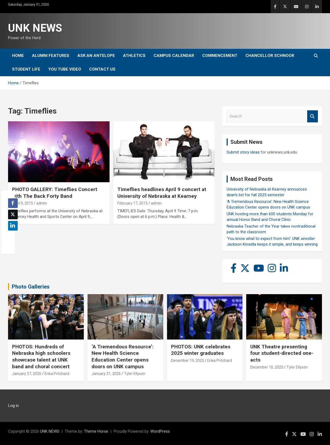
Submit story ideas (243, 152)
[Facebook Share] (13, 203)
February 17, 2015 (132, 203)
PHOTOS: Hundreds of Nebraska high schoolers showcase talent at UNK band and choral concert (41, 357)
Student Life (26, 69)
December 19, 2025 (187, 360)
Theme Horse (96, 431)
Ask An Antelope (96, 55)
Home (18, 55)
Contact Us (102, 69)
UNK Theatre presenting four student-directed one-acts (281, 353)
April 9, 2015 (22, 203)
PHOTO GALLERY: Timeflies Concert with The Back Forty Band (54, 192)
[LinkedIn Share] (13, 226)
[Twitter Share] (13, 214)
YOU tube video (64, 69)
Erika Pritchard (57, 373)
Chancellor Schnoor (269, 55)
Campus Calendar (174, 55)
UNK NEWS (35, 28)
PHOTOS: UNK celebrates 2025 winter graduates (200, 350)
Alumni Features (50, 55)
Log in (13, 405)
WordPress (160, 431)
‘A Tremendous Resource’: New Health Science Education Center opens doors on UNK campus (123, 357)
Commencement (219, 55)
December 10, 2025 (266, 367)
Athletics (134, 55)
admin (41, 203)
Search (312, 116)
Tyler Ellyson (134, 373)
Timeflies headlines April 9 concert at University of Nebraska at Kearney (161, 192)
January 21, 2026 (106, 373)
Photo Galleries (31, 286)
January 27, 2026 (26, 373)
